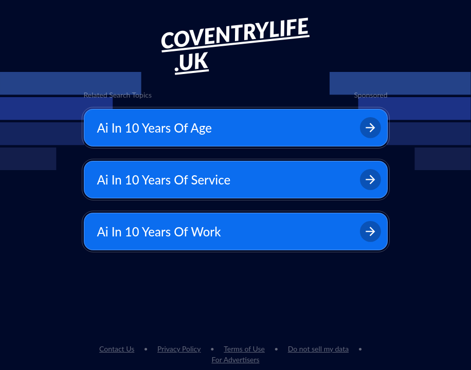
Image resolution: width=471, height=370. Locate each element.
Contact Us (116, 348)
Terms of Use (244, 348)
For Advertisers (235, 359)
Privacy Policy (179, 348)
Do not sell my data (318, 348)
